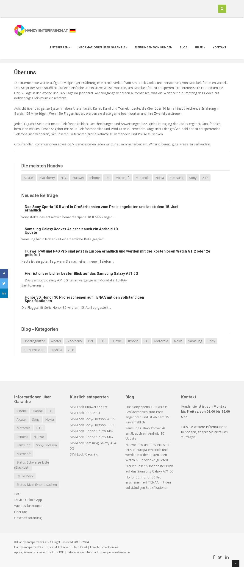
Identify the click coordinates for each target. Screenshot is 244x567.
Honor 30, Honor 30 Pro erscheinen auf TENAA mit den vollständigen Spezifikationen (84, 299)
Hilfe (200, 47)
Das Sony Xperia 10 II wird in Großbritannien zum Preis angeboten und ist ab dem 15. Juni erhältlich (101, 208)
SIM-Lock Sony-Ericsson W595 (92, 419)
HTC (64, 177)
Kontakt (219, 47)
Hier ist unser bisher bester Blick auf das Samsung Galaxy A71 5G (81, 273)
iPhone (94, 177)
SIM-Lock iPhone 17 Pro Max (91, 431)
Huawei (78, 177)
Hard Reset (80, 547)
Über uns (25, 72)
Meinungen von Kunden (153, 47)
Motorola (143, 177)
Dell (91, 341)
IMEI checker (62, 547)
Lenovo (22, 436)
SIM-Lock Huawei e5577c (89, 407)
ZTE (205, 177)
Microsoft (122, 177)
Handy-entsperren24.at (29, 547)
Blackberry (47, 177)
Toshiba (56, 349)
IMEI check (103, 547)
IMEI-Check (25, 476)
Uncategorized (34, 341)
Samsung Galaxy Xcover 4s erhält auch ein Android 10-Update (72, 231)
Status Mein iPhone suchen (37, 484)
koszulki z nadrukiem (93, 552)
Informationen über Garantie (103, 47)
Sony (193, 177)
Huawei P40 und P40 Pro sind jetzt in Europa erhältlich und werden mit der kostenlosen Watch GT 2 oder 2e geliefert (117, 253)
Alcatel (28, 177)
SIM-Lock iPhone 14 (85, 413)
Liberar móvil (44, 552)
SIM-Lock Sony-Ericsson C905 (92, 425)
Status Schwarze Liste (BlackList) (31, 465)
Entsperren (60, 47)
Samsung (176, 177)
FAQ (17, 494)
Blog (184, 47)
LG (107, 177)
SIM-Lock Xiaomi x (83, 454)
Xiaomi (38, 411)
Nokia (159, 177)
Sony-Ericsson (34, 349)
